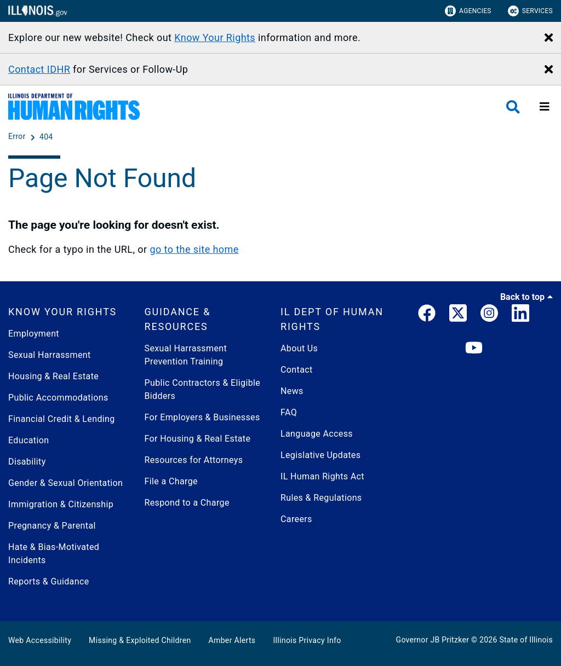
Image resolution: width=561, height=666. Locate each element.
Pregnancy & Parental (52, 525)
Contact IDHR (39, 69)
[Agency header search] (513, 107)
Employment (33, 333)
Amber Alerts (232, 640)
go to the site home (194, 249)
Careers (296, 519)
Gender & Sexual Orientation (65, 483)
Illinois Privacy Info (307, 640)
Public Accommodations (58, 397)
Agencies (468, 10)
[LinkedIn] (520, 315)
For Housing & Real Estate (198, 438)
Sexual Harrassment (49, 355)
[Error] (18, 136)
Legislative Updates (320, 455)
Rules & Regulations (321, 498)
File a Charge (171, 481)
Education (28, 440)
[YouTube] (474, 348)
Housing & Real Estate (53, 376)
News (292, 391)
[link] (427, 315)
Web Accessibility (39, 640)
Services (530, 10)
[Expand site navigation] (544, 107)
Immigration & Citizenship (60, 504)
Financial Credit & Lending (61, 419)
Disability (27, 461)
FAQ (288, 412)
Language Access (316, 433)
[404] (46, 136)
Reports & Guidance (48, 581)
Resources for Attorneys (194, 460)
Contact (296, 369)
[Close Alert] (549, 38)
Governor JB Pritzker (433, 639)
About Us (299, 348)
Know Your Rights (214, 37)
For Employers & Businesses (202, 417)
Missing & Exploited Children (140, 640)
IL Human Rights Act (322, 476)
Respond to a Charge (187, 502)
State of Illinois (526, 639)
